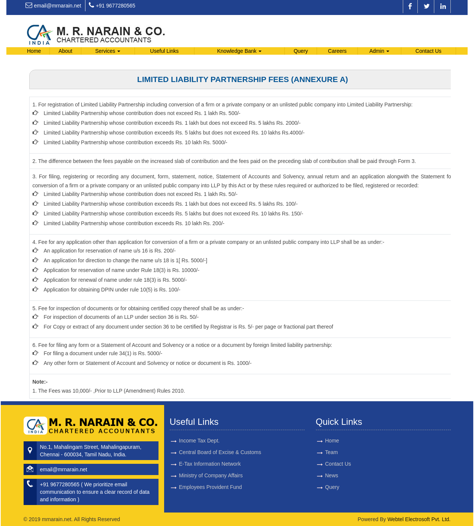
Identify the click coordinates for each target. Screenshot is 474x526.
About (65, 51)
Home (34, 51)
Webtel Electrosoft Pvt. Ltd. (419, 519)
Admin (379, 51)
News (322, 475)
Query (301, 51)
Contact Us (428, 51)
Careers (337, 51)
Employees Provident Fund (210, 478)
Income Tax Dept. (199, 432)
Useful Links (164, 51)
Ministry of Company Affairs (211, 467)
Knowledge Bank (239, 51)
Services (108, 51)
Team (322, 452)
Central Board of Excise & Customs (220, 444)
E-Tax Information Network (210, 455)
